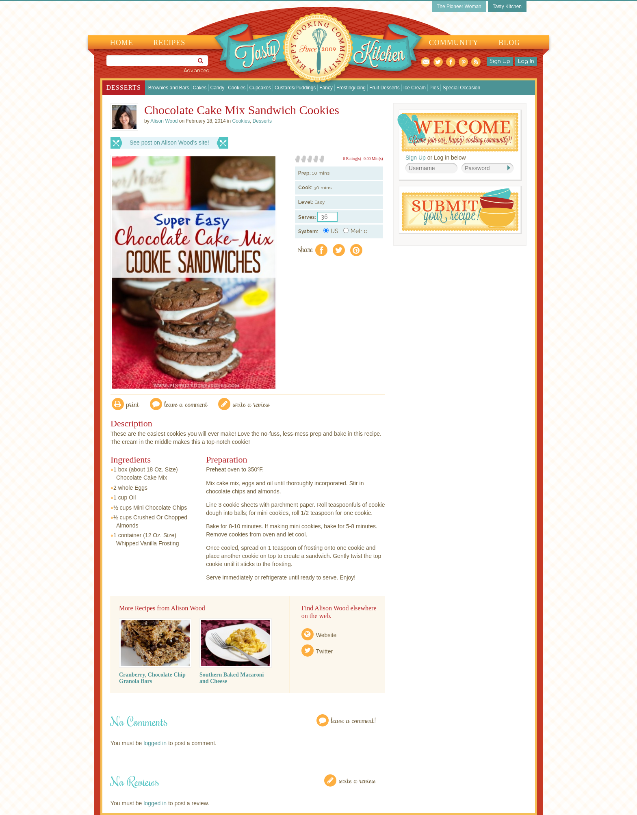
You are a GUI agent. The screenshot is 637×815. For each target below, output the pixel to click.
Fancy (326, 88)
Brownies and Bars (168, 88)
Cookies (236, 88)
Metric (355, 231)
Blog (509, 43)
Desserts (123, 87)
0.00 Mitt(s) (373, 158)
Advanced (197, 71)
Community (454, 43)
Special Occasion (461, 88)
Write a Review (357, 780)
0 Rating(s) (352, 158)
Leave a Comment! (353, 720)
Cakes (200, 88)
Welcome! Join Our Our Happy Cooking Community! (457, 132)
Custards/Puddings (295, 88)
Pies (434, 88)
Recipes (169, 43)
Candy (217, 88)
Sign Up (500, 61)
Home (121, 43)
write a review (251, 403)
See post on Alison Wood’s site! (169, 142)
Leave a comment (186, 403)
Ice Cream (414, 88)
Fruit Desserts (384, 88)
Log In (526, 61)
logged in (155, 743)
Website (326, 635)
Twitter (324, 651)
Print (132, 403)
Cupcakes (260, 88)
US (330, 231)
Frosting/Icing (351, 88)
